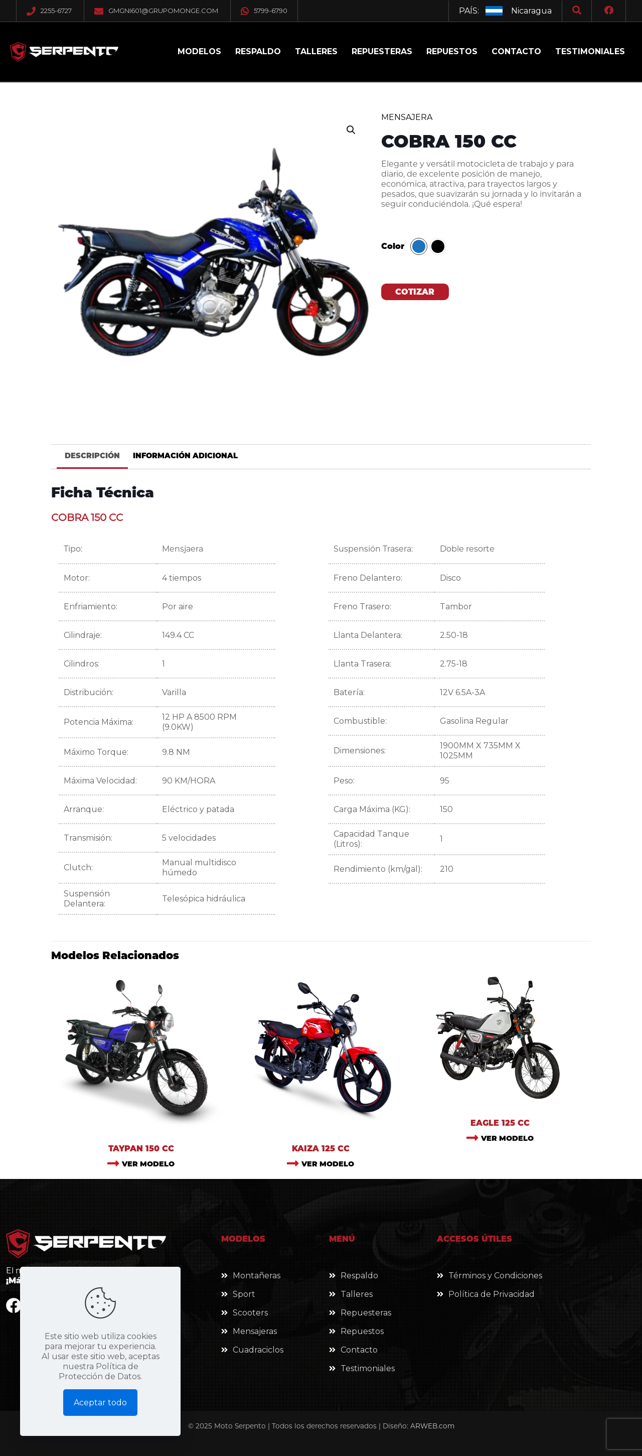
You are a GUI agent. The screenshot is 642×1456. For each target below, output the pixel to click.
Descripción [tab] (92, 455)
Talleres (357, 1294)
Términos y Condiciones (495, 1275)
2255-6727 (56, 11)
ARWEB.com (432, 1426)
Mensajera (406, 117)
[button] (352, 130)
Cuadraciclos (258, 1350)
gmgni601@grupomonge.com (163, 11)
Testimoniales (368, 1368)
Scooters (250, 1312)
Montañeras (256, 1275)
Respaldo (359, 1275)
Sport (244, 1294)
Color (392, 246)
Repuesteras (366, 1312)
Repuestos (362, 1331)
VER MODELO (148, 1163)
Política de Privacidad (491, 1294)
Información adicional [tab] (185, 455)
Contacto (359, 1350)
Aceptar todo (100, 1402)
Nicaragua (531, 11)
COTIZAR (414, 292)
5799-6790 (264, 11)
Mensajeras (255, 1331)
